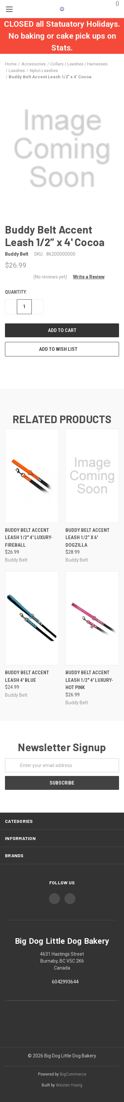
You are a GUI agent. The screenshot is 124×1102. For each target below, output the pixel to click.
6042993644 (65, 982)
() (114, 3)
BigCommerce (73, 1074)
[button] (86, 276)
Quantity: (16, 292)
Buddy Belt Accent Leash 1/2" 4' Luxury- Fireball (29, 537)
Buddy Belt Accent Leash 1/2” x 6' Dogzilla (87, 537)
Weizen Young (69, 1085)
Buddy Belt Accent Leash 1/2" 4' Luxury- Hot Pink (89, 680)
